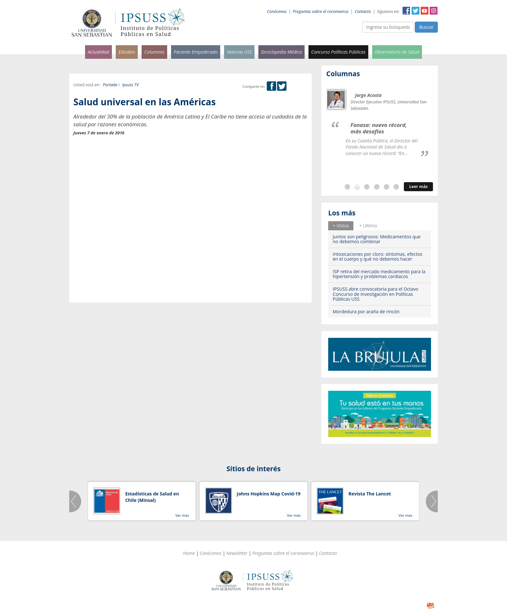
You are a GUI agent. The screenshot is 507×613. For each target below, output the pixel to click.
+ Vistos (341, 226)
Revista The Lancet (370, 494)
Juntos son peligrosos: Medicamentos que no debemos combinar (376, 239)
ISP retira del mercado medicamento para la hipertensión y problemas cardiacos (379, 273)
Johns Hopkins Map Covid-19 (269, 494)
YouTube (424, 11)
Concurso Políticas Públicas (338, 52)
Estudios (126, 52)
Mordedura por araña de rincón (366, 311)
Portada (110, 85)
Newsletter (236, 553)
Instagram (433, 11)
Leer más (418, 186)
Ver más (182, 515)
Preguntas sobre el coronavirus (321, 11)
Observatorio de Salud (397, 52)
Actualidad (98, 52)
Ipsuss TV (130, 85)
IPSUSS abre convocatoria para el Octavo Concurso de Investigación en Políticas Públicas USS (375, 294)
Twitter (415, 11)
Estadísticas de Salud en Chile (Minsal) (152, 497)
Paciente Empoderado (196, 52)
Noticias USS (239, 52)
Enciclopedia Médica (281, 52)
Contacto (363, 11)
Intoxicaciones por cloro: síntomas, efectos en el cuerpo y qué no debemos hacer (377, 256)
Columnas (154, 52)
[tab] (340, 225)
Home (189, 553)
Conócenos (277, 11)
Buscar (426, 27)
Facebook (406, 11)
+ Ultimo (368, 226)
